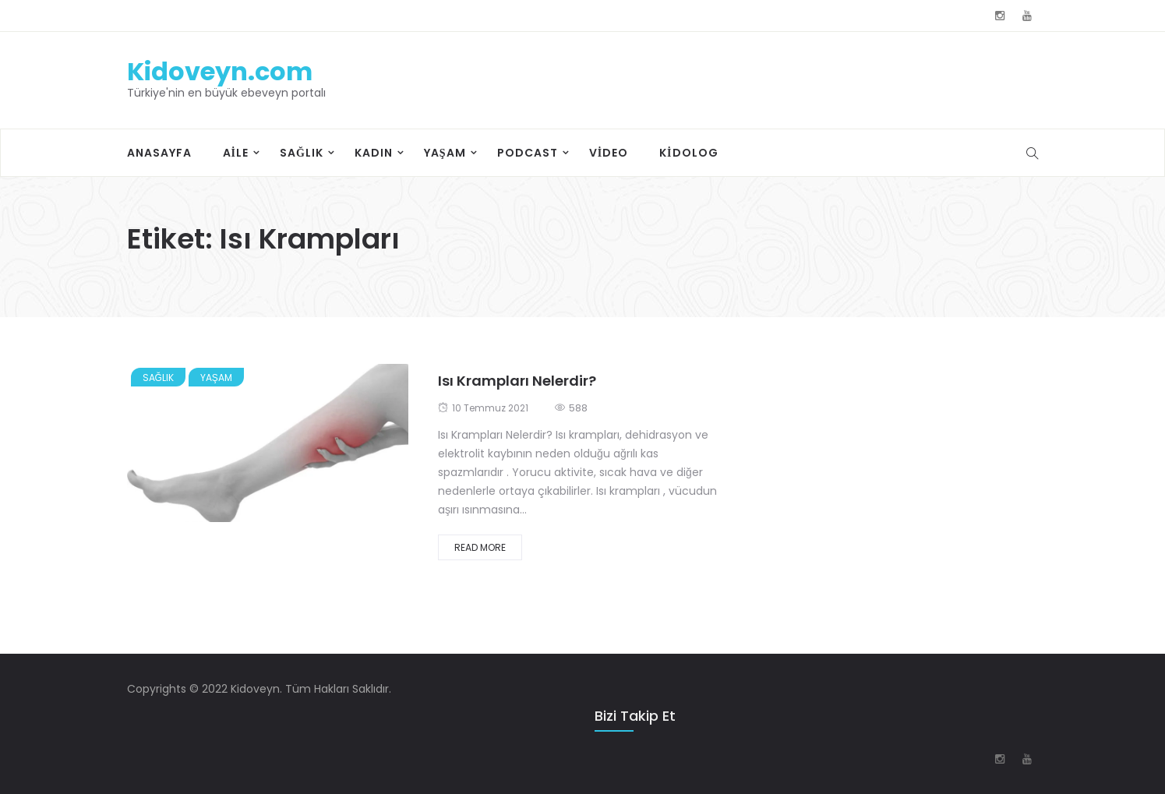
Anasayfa (159, 153)
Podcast (527, 153)
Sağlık (301, 153)
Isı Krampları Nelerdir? (517, 380)
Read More (480, 547)
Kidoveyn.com (219, 71)
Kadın (374, 153)
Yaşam (445, 153)
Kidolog (688, 153)
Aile (236, 153)
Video (608, 153)
